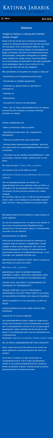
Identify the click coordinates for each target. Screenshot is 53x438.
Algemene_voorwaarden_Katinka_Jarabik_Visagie (33, 338)
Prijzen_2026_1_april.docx (30, 165)
